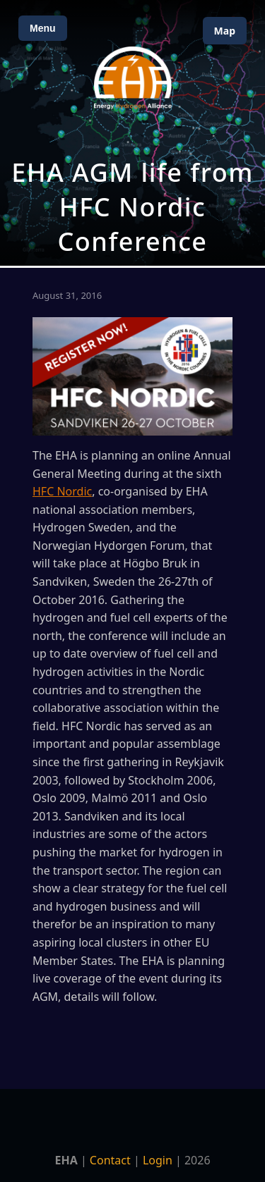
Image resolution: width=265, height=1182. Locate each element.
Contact (110, 1160)
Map (224, 30)
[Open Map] (132, 133)
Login (157, 1160)
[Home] (133, 78)
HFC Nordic (62, 491)
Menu (43, 28)
